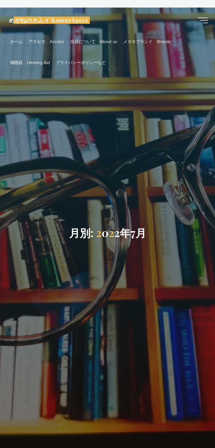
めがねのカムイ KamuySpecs (50, 20)
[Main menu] (202, 21)
